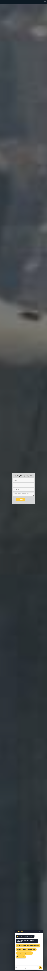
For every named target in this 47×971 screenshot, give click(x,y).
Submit (21, 499)
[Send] (40, 967)
